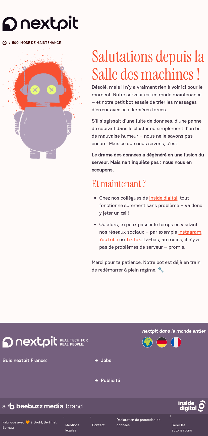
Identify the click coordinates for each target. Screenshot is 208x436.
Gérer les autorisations (182, 427)
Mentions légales (72, 427)
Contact (98, 425)
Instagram (189, 232)
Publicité (110, 380)
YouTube (108, 239)
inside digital (163, 198)
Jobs (106, 360)
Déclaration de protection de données (138, 422)
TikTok (133, 239)
